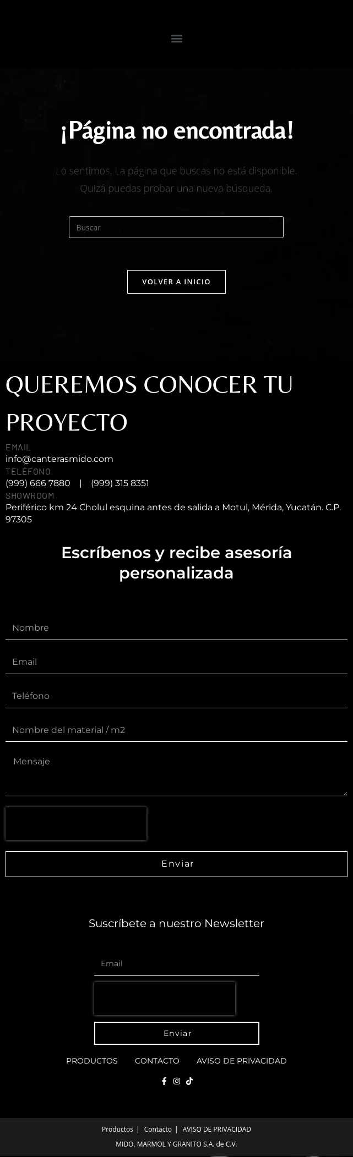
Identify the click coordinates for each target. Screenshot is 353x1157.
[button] (176, 38)
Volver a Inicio (176, 283)
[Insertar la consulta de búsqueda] (176, 227)
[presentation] (76, 824)
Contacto (157, 1062)
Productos (92, 1062)
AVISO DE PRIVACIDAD (242, 1062)
